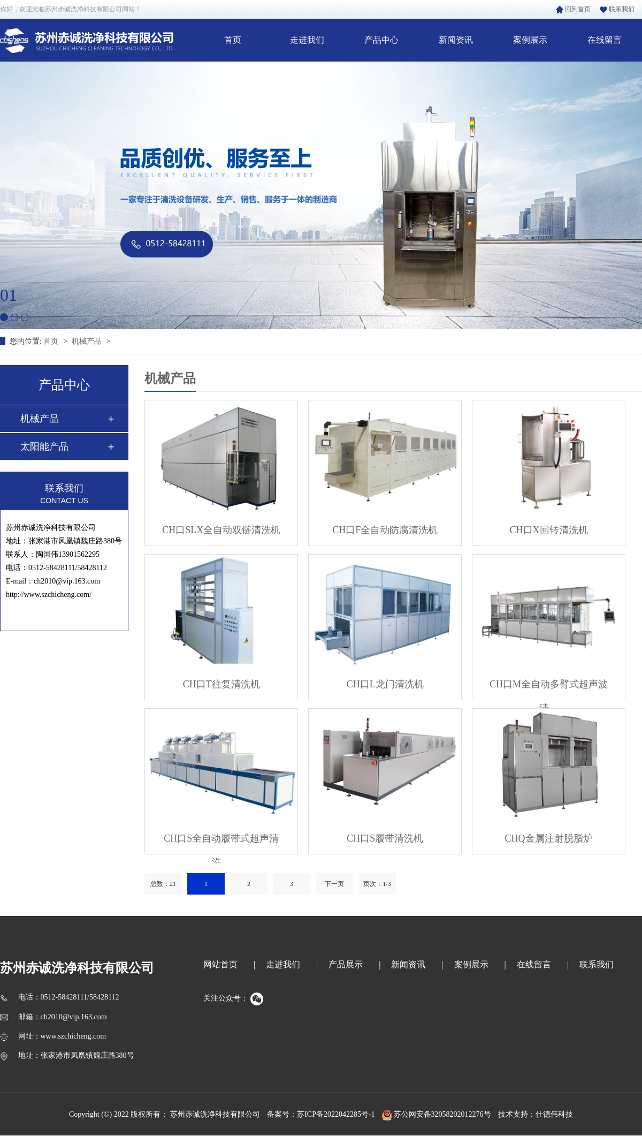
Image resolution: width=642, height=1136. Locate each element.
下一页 (334, 884)
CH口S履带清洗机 (385, 838)
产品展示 (345, 964)
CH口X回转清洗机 (549, 530)
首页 (232, 39)
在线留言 (604, 39)
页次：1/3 (377, 884)
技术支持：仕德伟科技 (535, 1114)
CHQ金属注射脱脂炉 (549, 838)
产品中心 (381, 39)
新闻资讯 (456, 39)
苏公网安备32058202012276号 (436, 1114)
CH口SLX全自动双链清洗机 (221, 530)
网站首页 (220, 964)
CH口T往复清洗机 (221, 684)
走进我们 (307, 39)
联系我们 (617, 9)
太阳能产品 (44, 446)
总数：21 (163, 884)
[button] (4, 317)
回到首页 (573, 9)
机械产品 (88, 341)
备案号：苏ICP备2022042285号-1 (320, 1114)
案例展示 (530, 39)
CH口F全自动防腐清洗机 (385, 530)
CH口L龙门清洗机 (385, 684)
